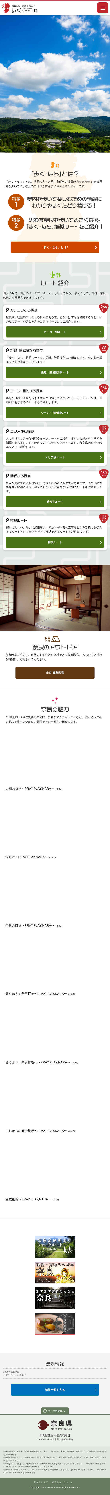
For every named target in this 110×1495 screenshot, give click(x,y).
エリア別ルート (55, 457)
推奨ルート (55, 542)
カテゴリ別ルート (55, 331)
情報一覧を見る (55, 1389)
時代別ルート (55, 501)
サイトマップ (41, 1482)
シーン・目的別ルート (55, 412)
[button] (102, 7)
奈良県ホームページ (62, 1482)
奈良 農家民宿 (55, 672)
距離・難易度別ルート (55, 372)
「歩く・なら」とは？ (55, 247)
